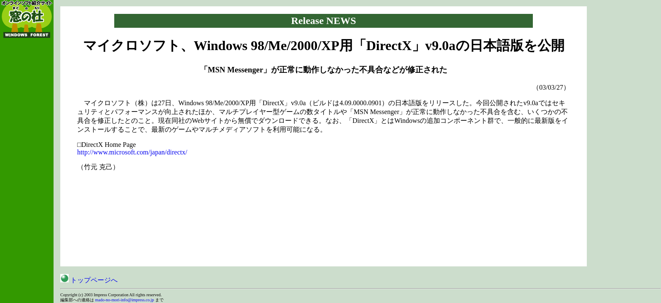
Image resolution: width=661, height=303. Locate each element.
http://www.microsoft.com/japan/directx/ (132, 152)
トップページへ (89, 280)
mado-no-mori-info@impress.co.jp (124, 300)
